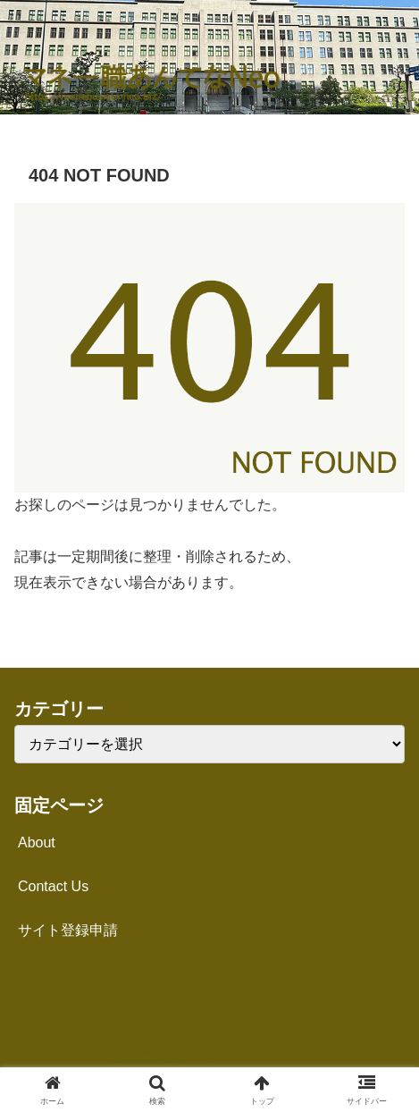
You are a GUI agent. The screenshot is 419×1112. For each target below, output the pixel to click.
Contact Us (53, 886)
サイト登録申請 (68, 930)
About (36, 842)
